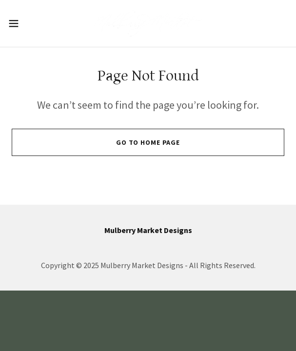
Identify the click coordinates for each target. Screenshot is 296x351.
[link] (147, 23)
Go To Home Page (148, 142)
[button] (25, 23)
